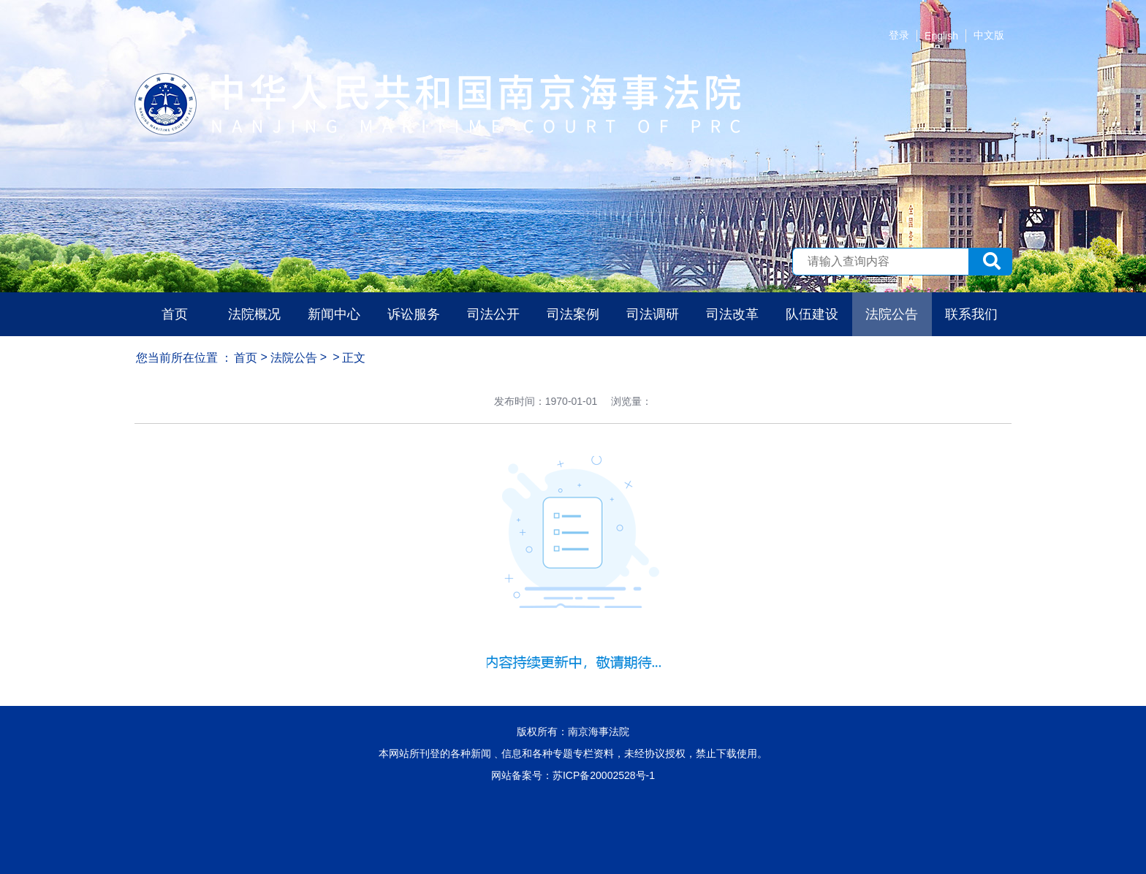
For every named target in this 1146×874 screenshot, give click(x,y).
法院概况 (254, 314)
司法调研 (652, 314)
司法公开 (493, 314)
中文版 (989, 35)
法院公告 (891, 314)
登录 (899, 35)
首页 (175, 314)
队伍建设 (812, 314)
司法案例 (573, 314)
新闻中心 (334, 314)
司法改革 (732, 314)
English (941, 36)
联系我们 (971, 314)
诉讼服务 (413, 314)
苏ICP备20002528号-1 (604, 775)
